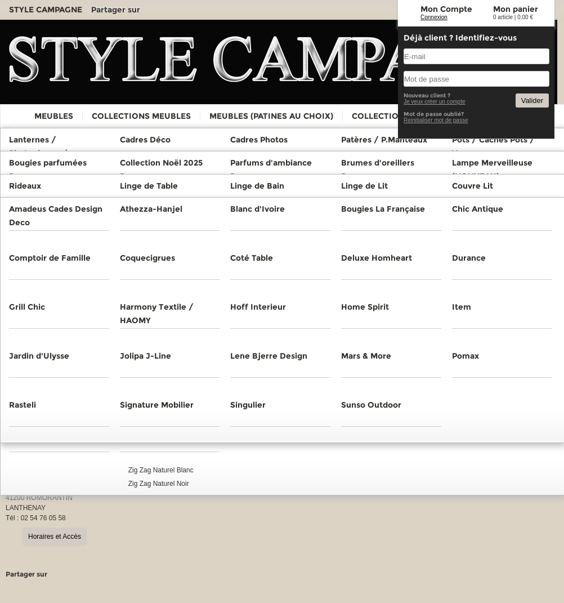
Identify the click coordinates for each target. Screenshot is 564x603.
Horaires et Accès (54, 537)
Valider (532, 100)
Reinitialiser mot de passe (436, 120)
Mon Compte (446, 9)
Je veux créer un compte (434, 102)
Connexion (433, 17)
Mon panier (515, 9)
